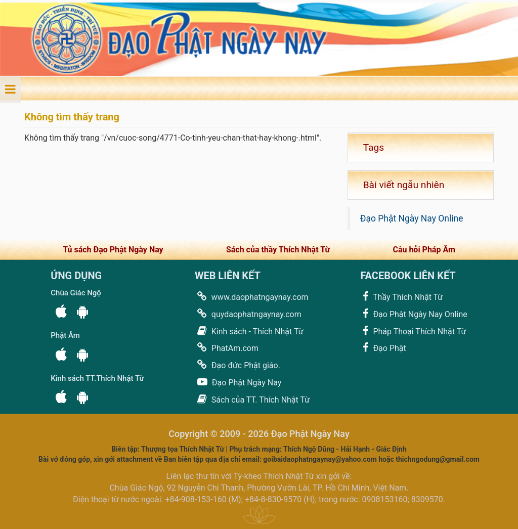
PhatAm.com (226, 347)
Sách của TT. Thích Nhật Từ (252, 399)
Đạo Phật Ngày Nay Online (411, 218)
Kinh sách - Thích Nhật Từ (249, 331)
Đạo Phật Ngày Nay (238, 382)
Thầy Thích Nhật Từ (401, 296)
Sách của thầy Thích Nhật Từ (278, 249)
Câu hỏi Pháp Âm (424, 249)
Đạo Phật (383, 347)
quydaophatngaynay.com (248, 313)
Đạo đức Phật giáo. (237, 365)
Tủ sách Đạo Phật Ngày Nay (113, 249)
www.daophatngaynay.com (252, 296)
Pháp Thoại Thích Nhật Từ (413, 331)
